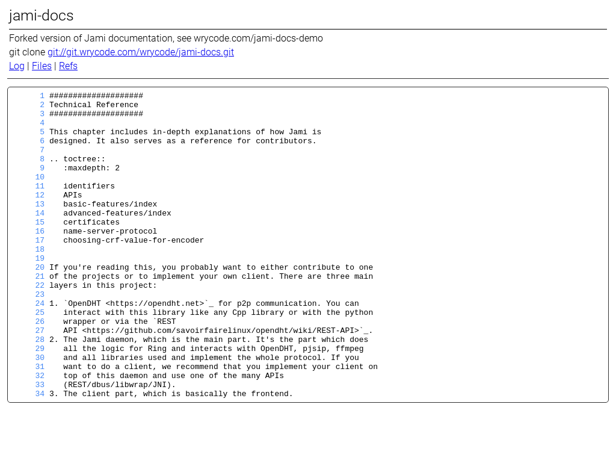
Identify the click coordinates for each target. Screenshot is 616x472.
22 (28, 324)
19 (28, 292)
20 (28, 302)
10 (28, 194)
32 (28, 432)
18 (28, 281)
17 (28, 270)
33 (28, 443)
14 (28, 237)
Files (42, 66)
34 (28, 454)
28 (28, 389)
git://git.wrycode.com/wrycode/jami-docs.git (141, 52)
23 (28, 335)
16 (28, 259)
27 (28, 378)
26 (28, 367)
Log (17, 66)
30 (28, 411)
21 (28, 313)
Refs (68, 66)
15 (28, 248)
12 (28, 216)
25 (28, 357)
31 (28, 422)
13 (28, 227)
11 (28, 205)
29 (28, 400)
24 (28, 346)
